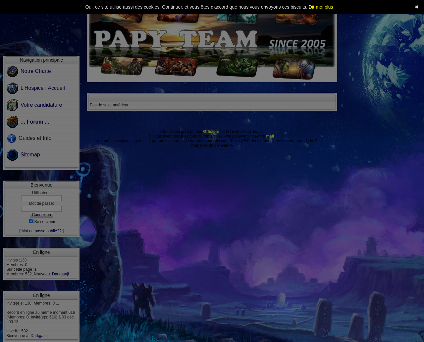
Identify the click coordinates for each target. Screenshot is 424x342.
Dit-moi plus (321, 7)
